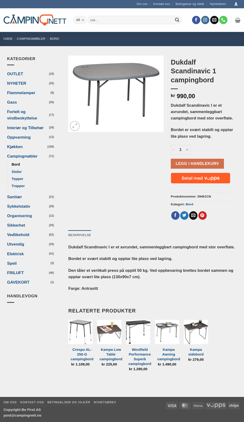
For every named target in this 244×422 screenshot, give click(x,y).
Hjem (8, 38)
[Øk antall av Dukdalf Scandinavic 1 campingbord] (187, 150)
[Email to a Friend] (193, 215)
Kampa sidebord (195, 351)
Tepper (17, 179)
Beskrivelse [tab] (79, 235)
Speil (12, 263)
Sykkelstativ (18, 206)
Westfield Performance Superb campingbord (139, 356)
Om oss (142, 4)
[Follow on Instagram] (205, 20)
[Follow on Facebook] (196, 20)
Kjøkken (15, 147)
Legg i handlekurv (197, 163)
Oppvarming (19, 137)
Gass (12, 102)
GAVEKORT (18, 282)
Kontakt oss (161, 4)
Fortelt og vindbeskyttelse (22, 115)
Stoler (17, 172)
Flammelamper (21, 93)
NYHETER (16, 83)
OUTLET (15, 74)
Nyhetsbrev (218, 4)
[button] (237, 20)
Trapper (18, 186)
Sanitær (14, 197)
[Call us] (223, 20)
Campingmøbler (31, 38)
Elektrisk (15, 254)
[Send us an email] (214, 20)
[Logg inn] (236, 4)
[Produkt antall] (180, 150)
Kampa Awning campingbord (168, 354)
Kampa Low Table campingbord (110, 354)
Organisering (19, 216)
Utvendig (15, 244)
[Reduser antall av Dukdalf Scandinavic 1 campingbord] (173, 150)
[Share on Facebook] (175, 215)
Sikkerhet (16, 225)
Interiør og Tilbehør (25, 128)
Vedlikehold (18, 235)
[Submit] (177, 20)
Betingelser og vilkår (190, 4)
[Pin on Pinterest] (202, 215)
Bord (54, 38)
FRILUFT (15, 273)
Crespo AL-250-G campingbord (82, 354)
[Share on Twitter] (184, 215)
